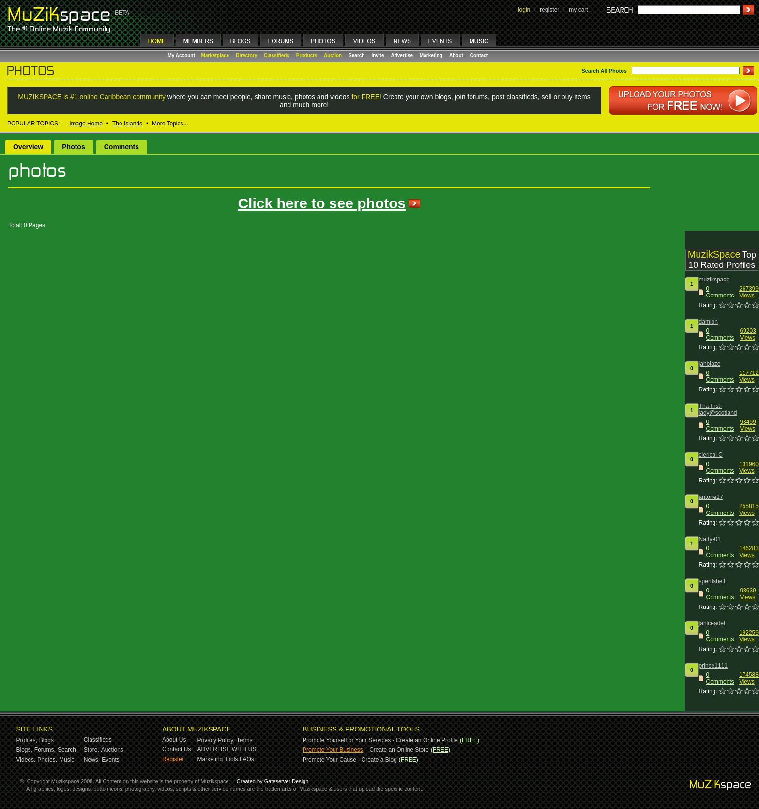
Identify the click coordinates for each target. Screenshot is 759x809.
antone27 (711, 497)
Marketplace (215, 55)
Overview (28, 147)
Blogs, (24, 750)
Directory (246, 55)
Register (173, 759)
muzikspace (714, 279)
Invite (377, 55)
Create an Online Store (399, 750)
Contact (479, 55)
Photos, (47, 759)
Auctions (112, 750)
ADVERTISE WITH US (227, 749)
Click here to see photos (322, 203)
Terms (245, 740)
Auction (333, 55)
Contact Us (176, 749)
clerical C (711, 454)
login (524, 9)
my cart (578, 9)
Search (356, 55)
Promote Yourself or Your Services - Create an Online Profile (380, 740)
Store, (91, 750)
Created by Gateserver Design (273, 781)
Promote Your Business (333, 750)
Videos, (26, 759)
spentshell (712, 581)
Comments (121, 147)
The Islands (127, 123)
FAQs (247, 759)
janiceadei (712, 623)
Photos (73, 147)
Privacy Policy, (216, 740)
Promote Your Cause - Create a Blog (350, 759)
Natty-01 (710, 539)
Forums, (45, 750)
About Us (174, 739)
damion (708, 321)
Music (66, 759)
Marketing (431, 55)
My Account (182, 55)
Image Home (86, 123)
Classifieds (276, 55)
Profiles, (26, 740)
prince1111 (713, 665)
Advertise (402, 55)
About (456, 55)
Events (111, 759)
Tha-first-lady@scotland (718, 409)
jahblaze (710, 363)
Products (306, 55)
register (549, 9)
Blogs (46, 740)
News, (92, 759)
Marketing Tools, (218, 759)
